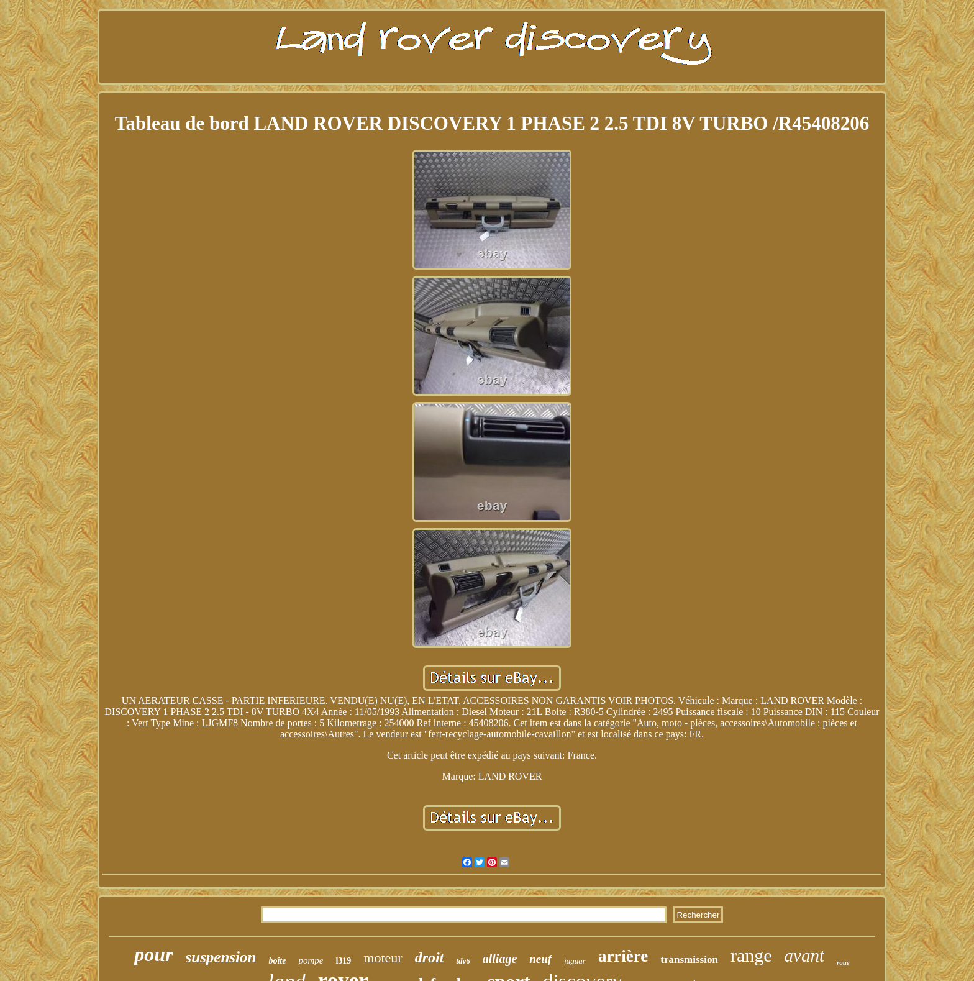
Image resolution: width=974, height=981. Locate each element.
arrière (623, 956)
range (751, 955)
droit (429, 957)
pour (153, 954)
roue (843, 962)
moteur (382, 957)
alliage (500, 958)
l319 (343, 960)
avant (804, 955)
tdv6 (463, 960)
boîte (277, 960)
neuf (540, 958)
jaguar (575, 960)
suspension (221, 957)
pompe (310, 960)
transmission (689, 959)
